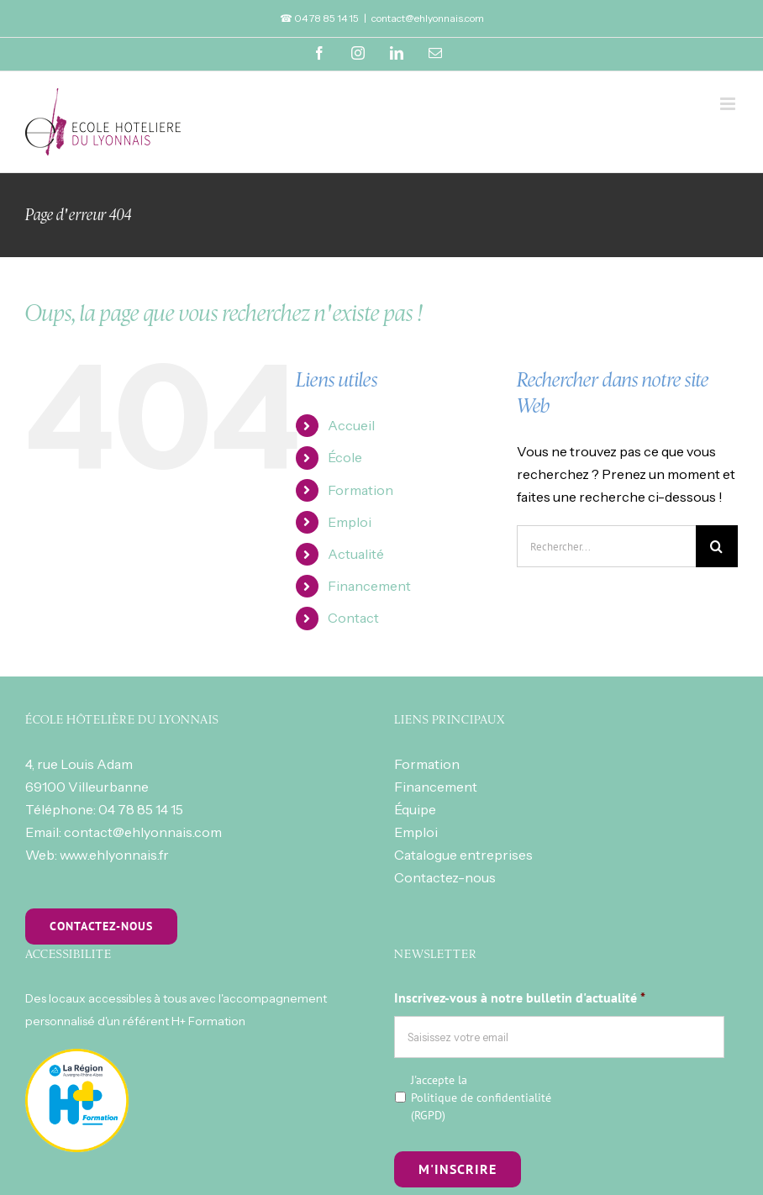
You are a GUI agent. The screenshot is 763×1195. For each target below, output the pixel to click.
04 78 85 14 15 (140, 809)
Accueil (351, 425)
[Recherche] (717, 546)
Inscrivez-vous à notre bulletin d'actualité (519, 997)
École (345, 457)
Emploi (349, 521)
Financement (369, 585)
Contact (353, 617)
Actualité (356, 553)
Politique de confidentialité (481, 1097)
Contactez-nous (445, 877)
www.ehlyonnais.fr (114, 854)
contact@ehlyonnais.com (427, 18)
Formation (360, 490)
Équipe (415, 809)
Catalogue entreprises (463, 854)
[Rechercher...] (606, 546)
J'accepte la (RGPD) (481, 1097)
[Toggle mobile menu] (729, 104)
